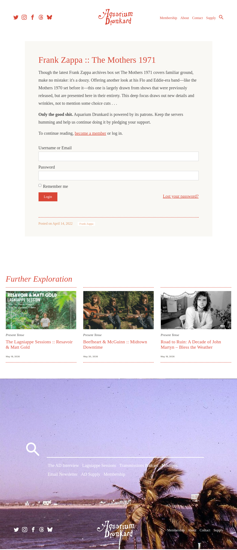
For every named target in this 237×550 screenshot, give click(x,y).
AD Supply (90, 475)
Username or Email (55, 147)
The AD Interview (63, 467)
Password (47, 167)
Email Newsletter (63, 475)
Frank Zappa (86, 223)
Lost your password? (181, 196)
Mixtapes (169, 467)
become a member (90, 133)
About (183, 19)
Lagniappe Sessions (99, 467)
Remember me (55, 186)
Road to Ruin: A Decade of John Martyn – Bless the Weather (190, 344)
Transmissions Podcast (138, 467)
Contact (196, 19)
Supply (210, 19)
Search (220, 18)
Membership (167, 19)
